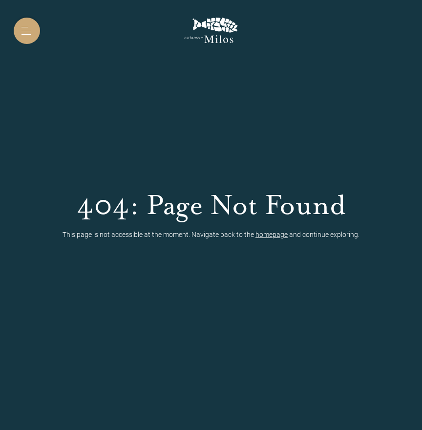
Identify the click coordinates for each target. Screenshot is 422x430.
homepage (271, 234)
